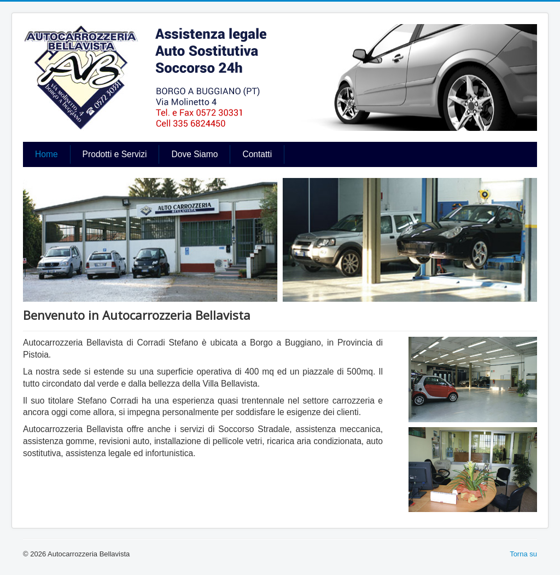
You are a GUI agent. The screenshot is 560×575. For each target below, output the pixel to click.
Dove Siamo (194, 154)
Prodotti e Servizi (115, 154)
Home (46, 154)
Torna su (523, 554)
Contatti (257, 154)
